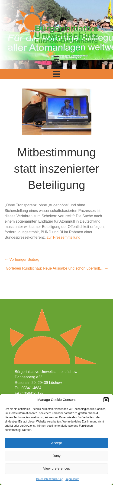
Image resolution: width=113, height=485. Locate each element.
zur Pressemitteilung (63, 237)
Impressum (72, 479)
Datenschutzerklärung (49, 479)
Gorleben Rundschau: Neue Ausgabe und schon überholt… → (57, 268)
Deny (56, 456)
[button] (106, 399)
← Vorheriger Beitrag (22, 259)
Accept (56, 443)
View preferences (56, 468)
